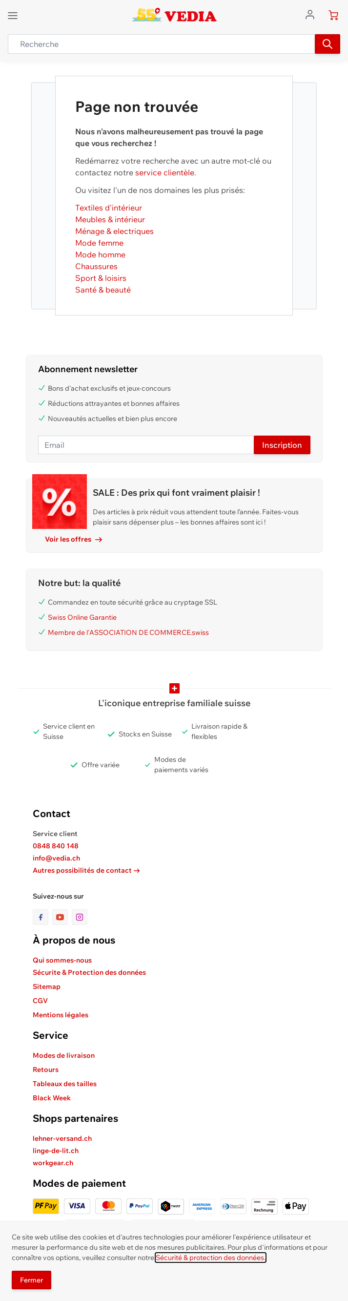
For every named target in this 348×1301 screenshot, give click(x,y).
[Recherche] (327, 44)
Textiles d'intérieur (108, 207)
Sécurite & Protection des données (89, 972)
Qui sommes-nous (62, 960)
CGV (40, 1000)
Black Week (52, 1097)
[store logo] (174, 14)
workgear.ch (53, 1162)
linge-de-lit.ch (56, 1150)
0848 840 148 (56, 845)
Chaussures (96, 266)
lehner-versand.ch (62, 1138)
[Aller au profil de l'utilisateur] (313, 13)
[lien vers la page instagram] (79, 917)
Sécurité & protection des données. (211, 1257)
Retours (46, 1069)
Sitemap (47, 986)
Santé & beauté (103, 289)
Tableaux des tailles (65, 1083)
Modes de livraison (64, 1055)
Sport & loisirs (100, 278)
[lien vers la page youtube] (62, 917)
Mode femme (99, 243)
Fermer (31, 1280)
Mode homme (100, 254)
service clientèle (164, 172)
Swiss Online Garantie (82, 617)
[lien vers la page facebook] (42, 917)
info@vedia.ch (56, 858)
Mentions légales (60, 1014)
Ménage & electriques (114, 231)
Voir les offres (73, 539)
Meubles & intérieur (110, 219)
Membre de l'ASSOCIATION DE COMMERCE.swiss (128, 632)
